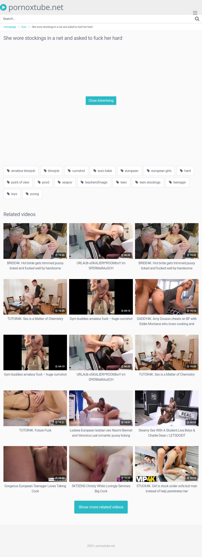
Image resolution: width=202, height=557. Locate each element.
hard (185, 171)
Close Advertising (100, 101)
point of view (18, 182)
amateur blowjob (21, 171)
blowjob (51, 171)
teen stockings (147, 182)
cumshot (76, 171)
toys (12, 194)
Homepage (9, 26)
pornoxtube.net (31, 7)
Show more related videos (101, 507)
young (32, 194)
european (129, 171)
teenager (177, 182)
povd (43, 182)
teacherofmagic (94, 182)
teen (121, 182)
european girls (159, 171)
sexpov (65, 182)
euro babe (102, 171)
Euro (24, 26)
